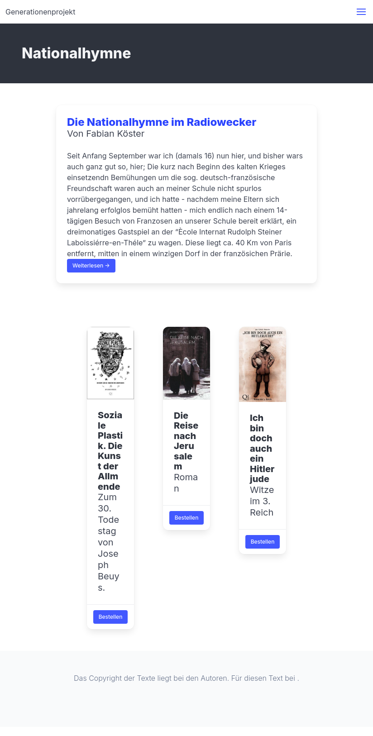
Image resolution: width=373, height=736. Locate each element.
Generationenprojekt (40, 11)
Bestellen (111, 616)
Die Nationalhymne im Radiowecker (161, 122)
